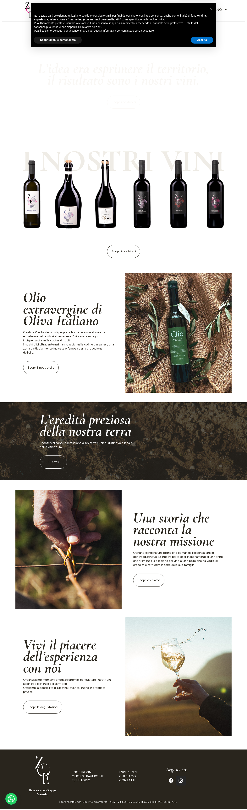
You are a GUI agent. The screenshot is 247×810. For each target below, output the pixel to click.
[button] (211, 769)
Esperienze (146, 10)
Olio (127, 10)
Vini (113, 10)
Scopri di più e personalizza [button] (58, 799)
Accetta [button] (202, 799)
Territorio (94, 10)
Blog (167, 10)
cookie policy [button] (156, 779)
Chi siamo (69, 10)
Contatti (187, 10)
